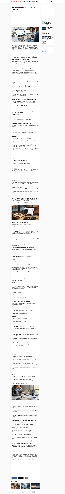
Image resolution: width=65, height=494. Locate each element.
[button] (52, 1)
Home (12, 5)
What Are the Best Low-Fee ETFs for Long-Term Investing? (49, 33)
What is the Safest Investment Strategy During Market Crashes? (25, 491)
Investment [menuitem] (29, 1)
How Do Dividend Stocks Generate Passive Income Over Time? (15, 491)
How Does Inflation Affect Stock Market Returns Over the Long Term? (35, 491)
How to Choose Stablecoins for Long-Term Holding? (49, 37)
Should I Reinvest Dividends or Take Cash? (49, 42)
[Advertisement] (25, 19)
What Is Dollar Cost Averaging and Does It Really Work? (49, 28)
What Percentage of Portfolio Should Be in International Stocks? (49, 23)
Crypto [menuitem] (37, 1)
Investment (15, 5)
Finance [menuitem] (33, 1)
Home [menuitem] (24, 1)
